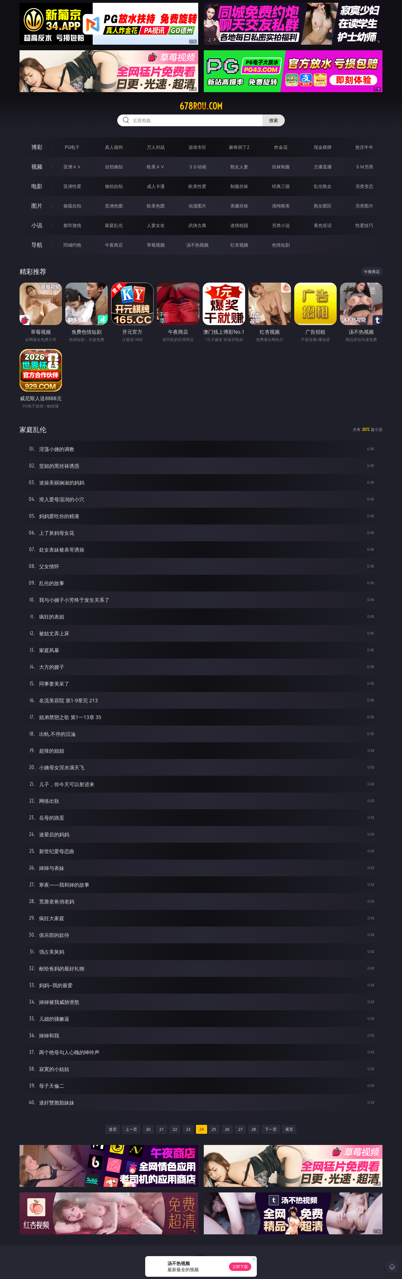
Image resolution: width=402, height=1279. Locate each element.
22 (175, 1129)
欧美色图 (156, 206)
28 (254, 1129)
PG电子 (72, 147)
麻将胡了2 (239, 147)
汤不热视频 (197, 245)
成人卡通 (156, 186)
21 (161, 1129)
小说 (36, 225)
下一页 (271, 1129)
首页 (113, 1129)
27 (240, 1129)
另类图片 (364, 206)
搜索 (273, 120)
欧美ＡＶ (156, 167)
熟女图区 (323, 206)
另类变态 (364, 186)
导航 (36, 245)
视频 (36, 166)
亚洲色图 (114, 206)
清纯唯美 (281, 206)
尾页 (289, 1129)
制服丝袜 (239, 186)
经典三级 (281, 186)
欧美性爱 (197, 186)
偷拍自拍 (114, 186)
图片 (36, 205)
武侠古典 (197, 225)
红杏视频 (239, 245)
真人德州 (114, 147)
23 (188, 1129)
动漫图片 (197, 206)
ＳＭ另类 (364, 167)
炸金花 (281, 147)
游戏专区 (197, 147)
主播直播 (323, 167)
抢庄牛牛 (364, 147)
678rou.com (201, 106)
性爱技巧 (364, 225)
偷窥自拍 (72, 206)
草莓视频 (156, 245)
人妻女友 (156, 225)
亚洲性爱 (72, 186)
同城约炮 (72, 245)
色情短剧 (281, 245)
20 (148, 1129)
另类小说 (281, 225)
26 (227, 1129)
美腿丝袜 (239, 206)
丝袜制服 (281, 167)
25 (214, 1129)
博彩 (36, 147)
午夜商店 (114, 245)
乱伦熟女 (323, 186)
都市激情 (72, 225)
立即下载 (240, 1266)
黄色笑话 (323, 225)
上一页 (131, 1129)
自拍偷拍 (114, 167)
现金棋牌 (323, 147)
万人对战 (156, 147)
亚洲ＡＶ (72, 167)
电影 (36, 186)
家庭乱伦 (114, 225)
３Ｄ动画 (197, 167)
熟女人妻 (239, 167)
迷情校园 (239, 225)
